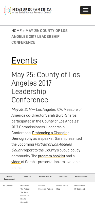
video (16, 162)
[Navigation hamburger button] (85, 10)
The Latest (63, 176)
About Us (27, 176)
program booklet (51, 156)
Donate (23, 199)
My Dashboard (79, 189)
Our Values (25, 186)
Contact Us (25, 195)
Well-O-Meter (79, 186)
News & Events (62, 186)
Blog (58, 189)
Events (24, 60)
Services (42, 186)
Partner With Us (45, 176)
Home (16, 31)
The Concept (7, 186)
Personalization (81, 176)
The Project (25, 189)
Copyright (24, 202)
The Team (24, 192)
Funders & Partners (46, 189)
